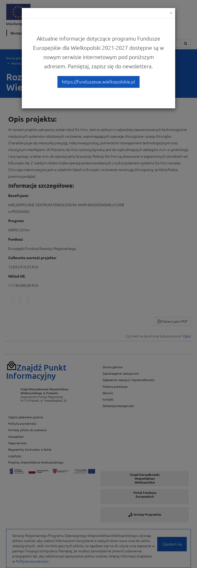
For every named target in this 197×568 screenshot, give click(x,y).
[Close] (171, 12)
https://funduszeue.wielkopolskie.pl (98, 81)
